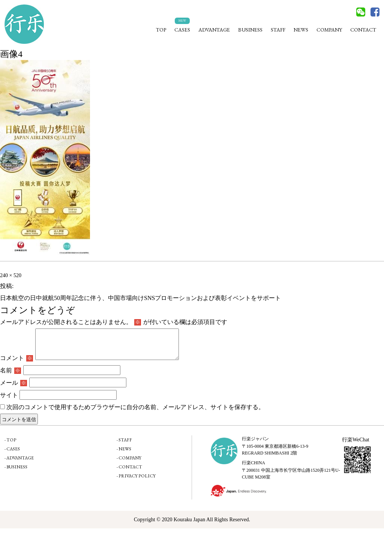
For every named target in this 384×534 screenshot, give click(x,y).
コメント (16, 363)
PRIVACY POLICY (137, 481)
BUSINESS (250, 29)
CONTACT (363, 29)
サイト (9, 401)
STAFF (278, 29)
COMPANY (329, 29)
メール (13, 388)
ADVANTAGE (214, 29)
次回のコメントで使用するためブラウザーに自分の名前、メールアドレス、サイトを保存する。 (135, 413)
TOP (161, 29)
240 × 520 (10, 275)
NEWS (301, 29)
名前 (10, 376)
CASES (182, 29)
